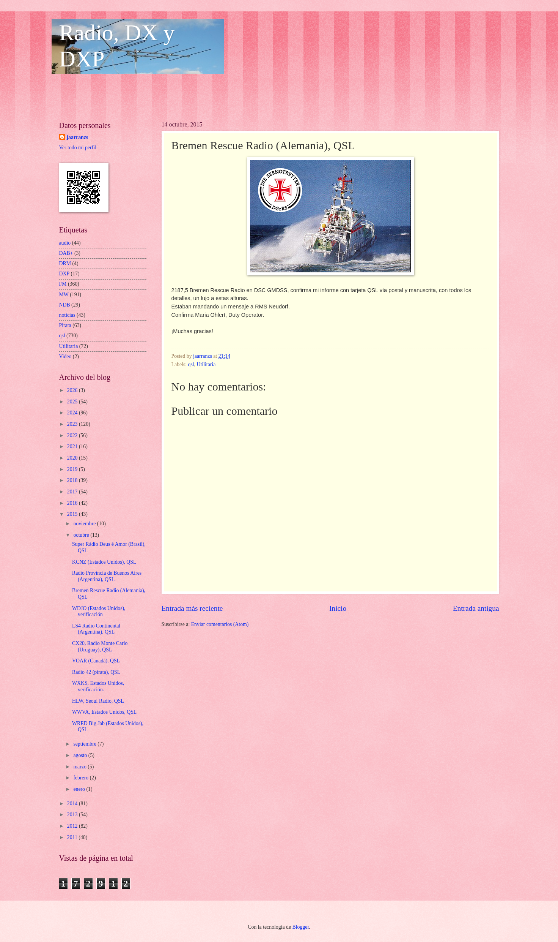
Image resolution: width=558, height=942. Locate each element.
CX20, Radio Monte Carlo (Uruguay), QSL (99, 646)
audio (65, 243)
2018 (73, 480)
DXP (64, 274)
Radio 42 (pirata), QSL (96, 672)
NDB (64, 305)
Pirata (65, 325)
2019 (73, 469)
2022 (73, 435)
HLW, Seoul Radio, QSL (98, 701)
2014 (73, 803)
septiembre (85, 744)
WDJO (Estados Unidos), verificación (99, 611)
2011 (73, 837)
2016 (73, 503)
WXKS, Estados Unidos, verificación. (98, 686)
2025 (73, 402)
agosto (80, 755)
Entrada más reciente (192, 608)
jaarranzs (77, 137)
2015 (73, 514)
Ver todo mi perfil (77, 147)
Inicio (337, 608)
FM (63, 284)
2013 (73, 814)
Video (65, 356)
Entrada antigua (476, 608)
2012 (73, 826)
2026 (73, 390)
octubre (81, 535)
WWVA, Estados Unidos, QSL (104, 712)
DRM (65, 263)
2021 (73, 446)
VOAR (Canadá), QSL (96, 661)
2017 (73, 492)
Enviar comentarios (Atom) (220, 624)
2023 (73, 424)
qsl (191, 364)
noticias (67, 315)
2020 (73, 458)
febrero (81, 778)
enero (79, 789)
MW (64, 294)
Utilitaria (206, 364)
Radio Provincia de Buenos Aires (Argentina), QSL (106, 576)
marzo (80, 767)
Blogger (300, 927)
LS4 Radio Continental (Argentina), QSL (96, 629)
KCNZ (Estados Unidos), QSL (104, 562)
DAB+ (66, 253)
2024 (73, 413)
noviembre (85, 523)
